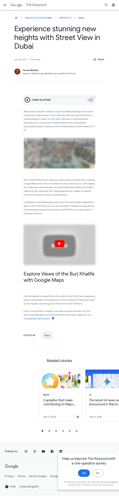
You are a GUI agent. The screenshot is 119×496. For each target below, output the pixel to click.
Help (10, 487)
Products (65, 17)
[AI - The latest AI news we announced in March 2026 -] (82, 396)
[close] (109, 463)
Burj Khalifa (61, 122)
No (87, 480)
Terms (21, 476)
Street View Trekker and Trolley (78, 187)
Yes (73, 480)
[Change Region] (44, 486)
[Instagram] (26, 451)
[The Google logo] (11, 466)
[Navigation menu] (5, 5)
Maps (82, 17)
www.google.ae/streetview (37, 318)
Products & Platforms (38, 17)
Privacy (9, 476)
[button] (99, 59)
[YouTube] (43, 451)
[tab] (42, 431)
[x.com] (34, 451)
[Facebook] (52, 451)
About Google (37, 476)
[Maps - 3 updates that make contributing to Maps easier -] (36, 396)
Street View (84, 115)
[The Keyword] (16, 18)
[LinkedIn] (60, 451)
